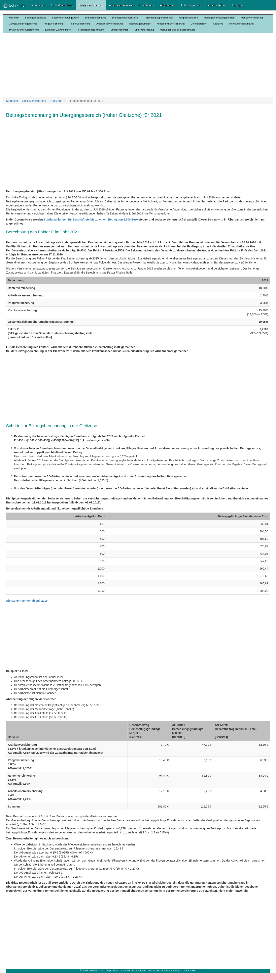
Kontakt (125, 970)
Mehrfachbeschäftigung (241, 23)
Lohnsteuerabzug (62, 5)
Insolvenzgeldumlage (140, 23)
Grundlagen (38, 5)
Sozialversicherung (91, 5)
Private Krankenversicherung (24, 29)
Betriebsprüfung (216, 5)
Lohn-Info (14, 5)
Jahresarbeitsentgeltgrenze (23, 23)
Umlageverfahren (120, 29)
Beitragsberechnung (95, 17)
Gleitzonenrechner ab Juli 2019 (26, 600)
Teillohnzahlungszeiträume (91, 29)
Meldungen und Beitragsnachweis (177, 29)
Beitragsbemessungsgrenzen (219, 17)
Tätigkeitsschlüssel (188, 17)
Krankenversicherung (252, 17)
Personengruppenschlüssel (158, 17)
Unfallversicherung (144, 29)
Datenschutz (139, 970)
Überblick (14, 17)
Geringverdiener (199, 23)
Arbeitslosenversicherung (109, 23)
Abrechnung (167, 5)
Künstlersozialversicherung (171, 23)
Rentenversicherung (79, 23)
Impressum (113, 970)
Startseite (12, 100)
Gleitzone (218, 23)
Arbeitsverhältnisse (121, 5)
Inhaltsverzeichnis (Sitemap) (164, 970)
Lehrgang (238, 5)
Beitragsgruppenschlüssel (125, 17)
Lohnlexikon (189, 970)
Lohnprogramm (190, 5)
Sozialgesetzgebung (35, 17)
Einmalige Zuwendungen (58, 29)
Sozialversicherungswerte (65, 17)
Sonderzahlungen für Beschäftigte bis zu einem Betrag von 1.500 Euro (91, 219)
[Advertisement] (138, 65)
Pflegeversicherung (53, 23)
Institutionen (146, 5)
